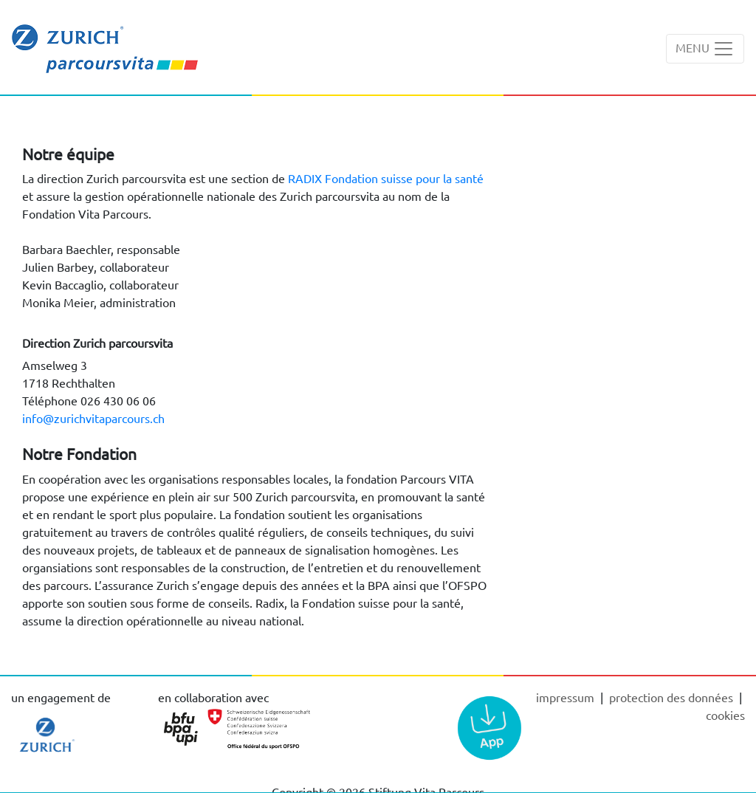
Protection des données (672, 697)
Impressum (566, 697)
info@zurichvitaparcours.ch (93, 418)
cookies (725, 714)
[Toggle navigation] (705, 48)
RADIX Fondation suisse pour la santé (386, 178)
